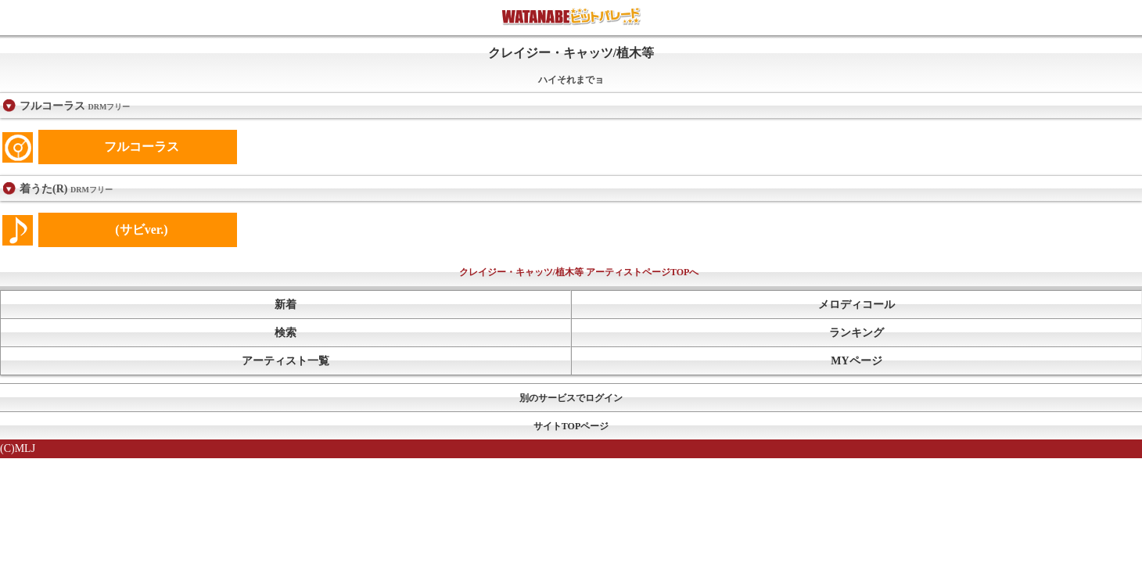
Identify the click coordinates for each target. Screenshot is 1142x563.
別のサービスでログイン (571, 398)
